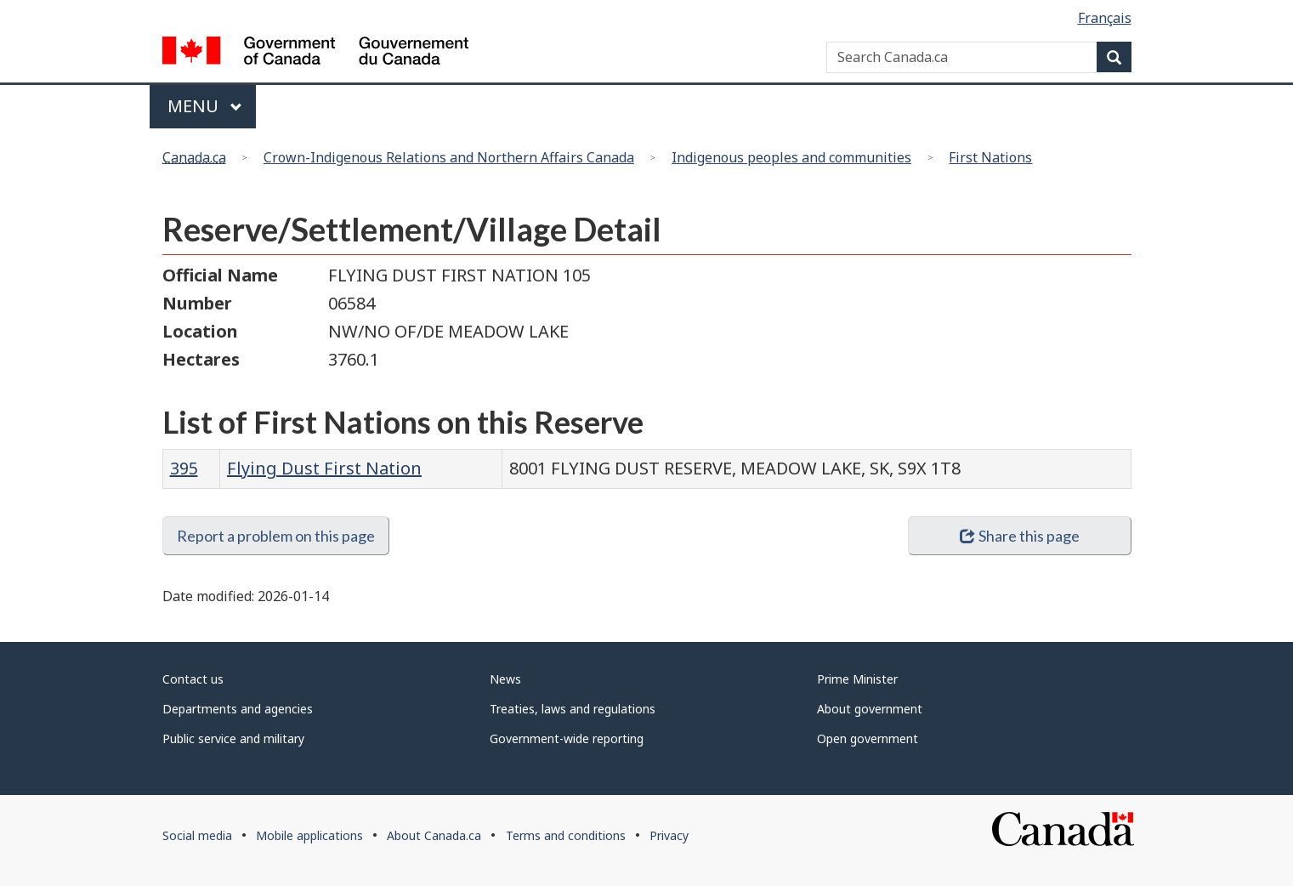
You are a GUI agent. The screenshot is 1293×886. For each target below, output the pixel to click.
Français (1104, 18)
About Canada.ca (434, 835)
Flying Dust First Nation (324, 468)
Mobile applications (309, 835)
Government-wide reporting (567, 738)
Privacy (669, 835)
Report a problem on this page (276, 535)
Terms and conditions (566, 835)
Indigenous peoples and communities (791, 157)
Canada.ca (194, 157)
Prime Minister (857, 679)
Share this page (1020, 535)
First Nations (990, 157)
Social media (197, 835)
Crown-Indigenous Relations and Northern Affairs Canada (449, 157)
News (505, 679)
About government (869, 709)
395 (184, 468)
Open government (867, 738)
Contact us (193, 679)
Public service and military (233, 738)
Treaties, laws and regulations (572, 709)
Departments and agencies (237, 709)
